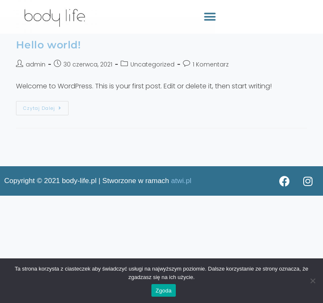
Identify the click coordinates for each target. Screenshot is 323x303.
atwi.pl (181, 181)
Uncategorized (152, 64)
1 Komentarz (211, 64)
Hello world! (48, 45)
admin (35, 64)
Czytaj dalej (42, 108)
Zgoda (164, 290)
